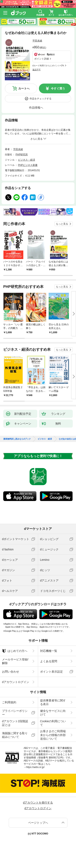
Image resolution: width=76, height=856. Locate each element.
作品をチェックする (40, 98)
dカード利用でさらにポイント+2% (48, 65)
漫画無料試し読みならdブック (17, 439)
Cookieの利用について (53, 723)
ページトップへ (38, 822)
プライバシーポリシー (15, 712)
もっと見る (62, 223)
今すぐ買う (58, 88)
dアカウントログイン (15, 682)
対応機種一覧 (48, 650)
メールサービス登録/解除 (15, 661)
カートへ (24, 88)
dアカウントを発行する (38, 802)
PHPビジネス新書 (28, 165)
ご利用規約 (9, 702)
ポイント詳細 (41, 58)
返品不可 (36, 70)
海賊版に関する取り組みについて (15, 735)
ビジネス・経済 (26, 159)
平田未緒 (37, 40)
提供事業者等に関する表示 (53, 702)
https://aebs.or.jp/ (35, 767)
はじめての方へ (14, 651)
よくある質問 (48, 661)
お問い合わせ (10, 671)
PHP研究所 (22, 154)
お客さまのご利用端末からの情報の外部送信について (53, 735)
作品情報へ (36, 107)
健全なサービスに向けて (53, 712)
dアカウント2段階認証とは (15, 723)
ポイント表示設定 (51, 671)
